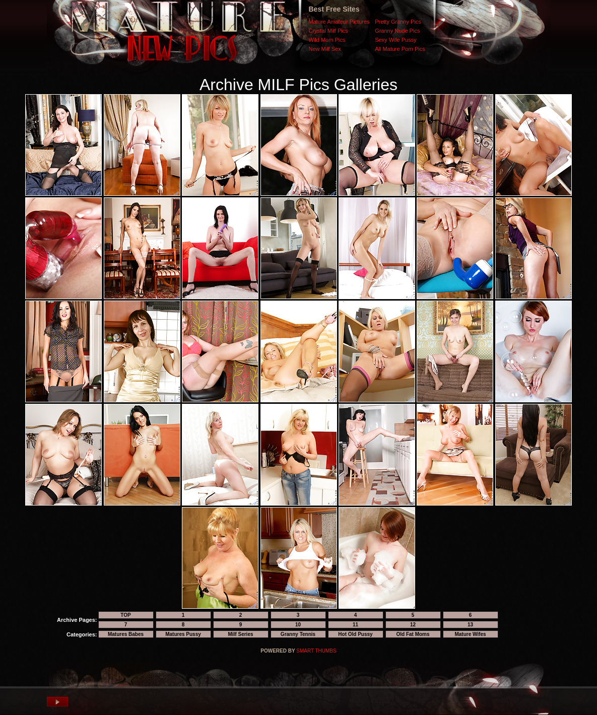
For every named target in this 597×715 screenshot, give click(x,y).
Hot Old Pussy (355, 634)
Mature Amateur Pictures (339, 22)
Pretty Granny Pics (398, 22)
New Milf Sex (325, 49)
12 (413, 624)
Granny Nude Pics (397, 31)
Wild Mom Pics (327, 40)
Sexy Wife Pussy (396, 40)
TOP (125, 615)
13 (470, 624)
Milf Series (240, 634)
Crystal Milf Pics (328, 31)
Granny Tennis (298, 634)
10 (298, 624)
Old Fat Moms (412, 634)
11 (355, 624)
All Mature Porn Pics (400, 49)
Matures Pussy (183, 634)
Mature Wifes (470, 634)
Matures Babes (126, 634)
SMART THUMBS (316, 651)
